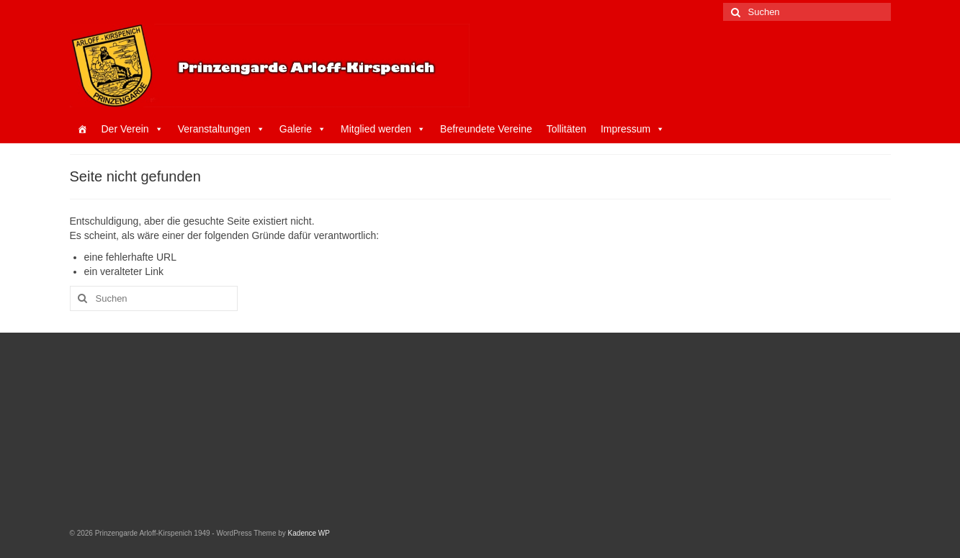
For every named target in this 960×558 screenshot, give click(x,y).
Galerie (302, 128)
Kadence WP (309, 533)
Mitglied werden (383, 128)
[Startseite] (82, 128)
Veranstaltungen (221, 128)
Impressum (633, 128)
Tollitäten (566, 129)
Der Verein (132, 128)
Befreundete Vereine (486, 129)
